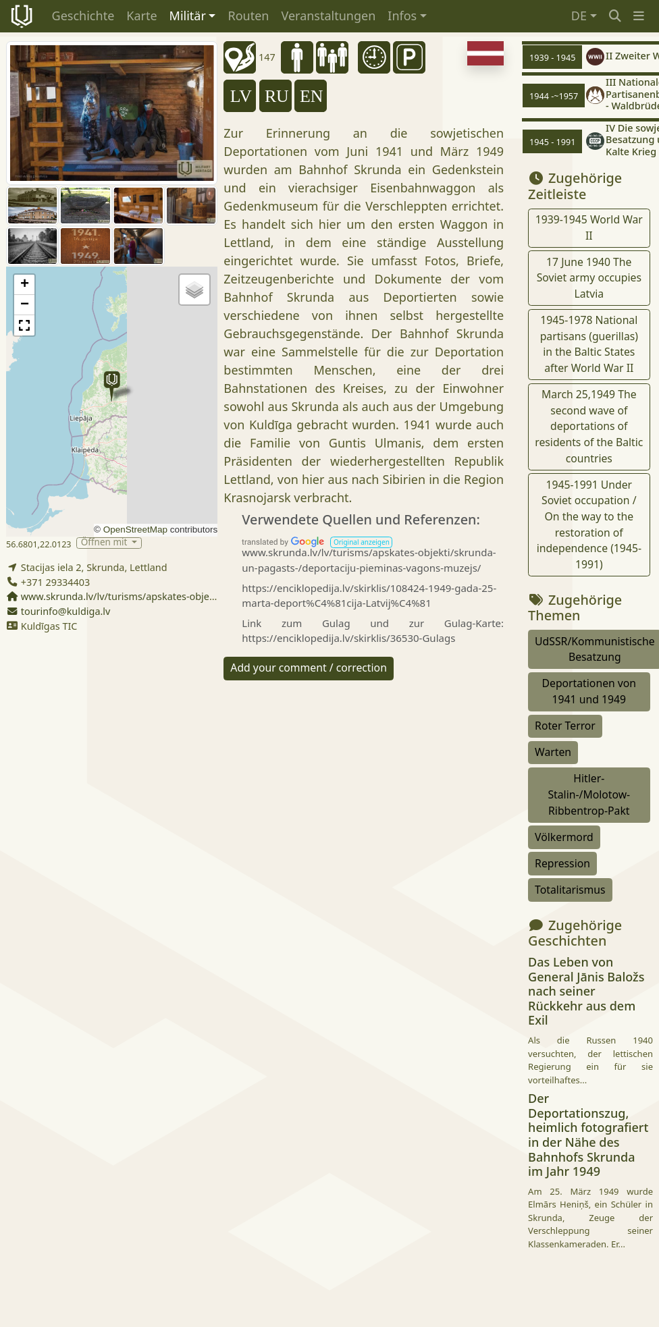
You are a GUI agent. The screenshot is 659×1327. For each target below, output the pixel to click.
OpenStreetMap (135, 529)
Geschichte (83, 15)
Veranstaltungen (328, 15)
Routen (248, 15)
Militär (187, 15)
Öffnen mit (105, 543)
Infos (402, 15)
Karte (141, 15)
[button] (638, 16)
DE (579, 15)
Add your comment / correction (308, 667)
